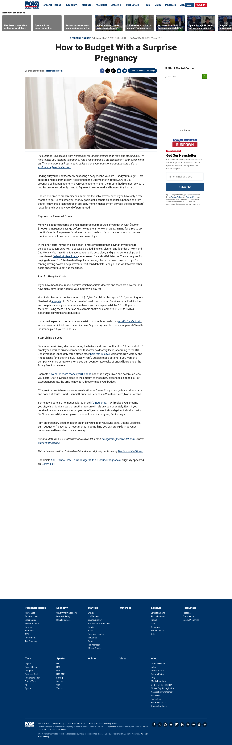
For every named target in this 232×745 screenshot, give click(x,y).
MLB (58, 670)
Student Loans (31, 616)
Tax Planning (31, 641)
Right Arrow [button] (226, 23)
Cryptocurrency (95, 620)
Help (90, 724)
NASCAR (60, 674)
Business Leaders (96, 634)
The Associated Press (130, 451)
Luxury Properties (191, 620)
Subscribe (185, 187)
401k (27, 634)
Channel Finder (158, 663)
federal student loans (65, 256)
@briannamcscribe (49, 442)
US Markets (93, 616)
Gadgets (29, 670)
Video (158, 5)
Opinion (92, 658)
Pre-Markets (94, 645)
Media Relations (158, 681)
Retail (90, 641)
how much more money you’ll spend (70, 374)
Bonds (91, 627)
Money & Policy (63, 616)
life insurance (98, 402)
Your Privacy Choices (76, 724)
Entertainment (158, 613)
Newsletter (193, 724)
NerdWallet (47, 463)
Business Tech (31, 674)
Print (119, 70)
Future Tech (30, 681)
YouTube (171, 724)
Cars (153, 623)
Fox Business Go (158, 702)
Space (28, 688)
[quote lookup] (183, 76)
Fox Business (32, 5)
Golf (58, 685)
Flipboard (176, 724)
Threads (113, 70)
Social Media (31, 667)
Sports (60, 658)
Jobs (153, 667)
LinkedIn (182, 724)
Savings (28, 627)
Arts (153, 634)
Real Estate (132, 5)
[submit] (204, 76)
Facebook (102, 70)
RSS (188, 724)
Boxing (59, 678)
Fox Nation (156, 699)
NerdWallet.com (54, 71)
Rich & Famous (158, 616)
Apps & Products (159, 706)
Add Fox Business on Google (143, 71)
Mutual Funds (94, 648)
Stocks (91, 613)
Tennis (59, 688)
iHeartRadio (204, 724)
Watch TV (201, 5)
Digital (28, 663)
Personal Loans (32, 623)
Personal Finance (51, 5)
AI (26, 685)
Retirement (30, 638)
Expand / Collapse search (182, 5)
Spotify (199, 724)
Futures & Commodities (99, 623)
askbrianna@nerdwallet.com (54, 167)
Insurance (29, 630)
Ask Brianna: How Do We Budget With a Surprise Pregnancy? (86, 460)
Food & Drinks (157, 630)
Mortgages (30, 613)
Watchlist (101, 5)
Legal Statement (59, 729)
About (154, 658)
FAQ (153, 678)
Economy (71, 5)
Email (124, 70)
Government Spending (66, 613)
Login (189, 5)
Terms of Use (191, 197)
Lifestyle (116, 5)
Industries (92, 638)
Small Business (63, 620)
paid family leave (100, 353)
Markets (86, 5)
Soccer (59, 681)
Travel (154, 620)
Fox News (155, 695)
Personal (187, 613)
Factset (113, 727)
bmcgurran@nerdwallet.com (118, 439)
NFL (58, 663)
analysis (56, 301)
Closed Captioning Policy (162, 688)
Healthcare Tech (32, 678)
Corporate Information (161, 685)
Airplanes (155, 627)
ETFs (90, 630)
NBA (58, 667)
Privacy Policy (176, 197)
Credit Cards (30, 620)
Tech (147, 5)
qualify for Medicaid (129, 321)
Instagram (165, 724)
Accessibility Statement (162, 692)
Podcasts (170, 5)
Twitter (107, 70)
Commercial (188, 616)
